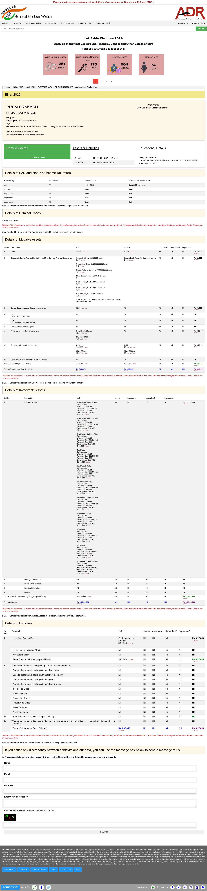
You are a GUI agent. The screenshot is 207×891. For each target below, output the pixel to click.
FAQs (78, 869)
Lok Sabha (16, 23)
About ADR (183, 23)
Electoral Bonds (85, 23)
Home (5, 23)
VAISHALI (30, 87)
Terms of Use (66, 869)
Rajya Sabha (50, 23)
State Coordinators (39, 869)
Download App (142, 887)
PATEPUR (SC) (45, 87)
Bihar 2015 (18, 87)
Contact (53, 869)
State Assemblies (33, 23)
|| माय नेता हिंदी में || (104, 23)
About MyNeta (198, 23)
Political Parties (67, 23)
